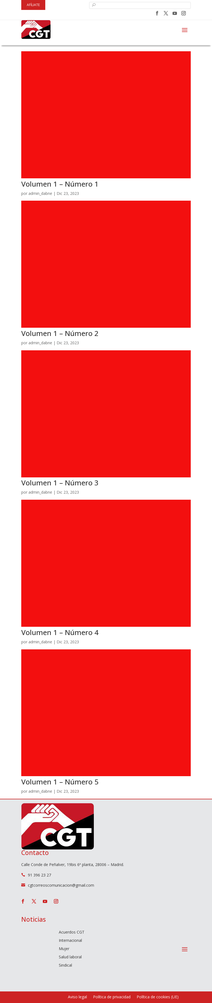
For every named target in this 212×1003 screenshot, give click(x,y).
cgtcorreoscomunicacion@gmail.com (61, 885)
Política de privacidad (112, 997)
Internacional (70, 941)
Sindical (65, 965)
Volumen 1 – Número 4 (60, 632)
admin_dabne (40, 193)
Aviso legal (77, 997)
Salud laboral (70, 957)
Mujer (64, 949)
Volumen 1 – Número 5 (60, 782)
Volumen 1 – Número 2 (60, 333)
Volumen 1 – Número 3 (60, 483)
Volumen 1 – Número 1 (60, 184)
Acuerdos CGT (71, 932)
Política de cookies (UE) (158, 997)
